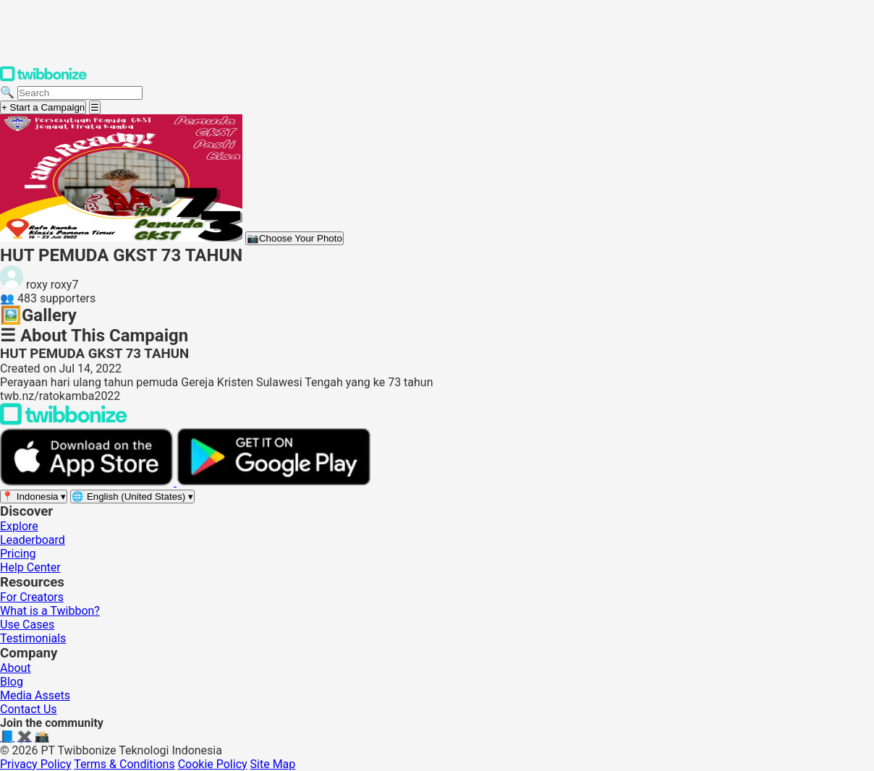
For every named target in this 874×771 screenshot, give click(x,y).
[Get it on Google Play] (273, 482)
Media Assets (35, 695)
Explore (19, 526)
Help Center (30, 567)
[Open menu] (95, 107)
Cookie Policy (212, 764)
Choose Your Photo (294, 238)
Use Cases (27, 624)
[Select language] (132, 496)
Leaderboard (32, 540)
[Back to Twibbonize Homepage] (63, 421)
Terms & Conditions (124, 764)
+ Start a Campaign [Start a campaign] (43, 107)
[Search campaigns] (80, 93)
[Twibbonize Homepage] (43, 78)
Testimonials (33, 638)
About (15, 668)
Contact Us (28, 709)
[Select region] (33, 496)
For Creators (32, 597)
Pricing (18, 554)
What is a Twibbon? (50, 611)
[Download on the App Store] (88, 482)
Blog (11, 682)
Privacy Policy (36, 764)
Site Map (273, 764)
